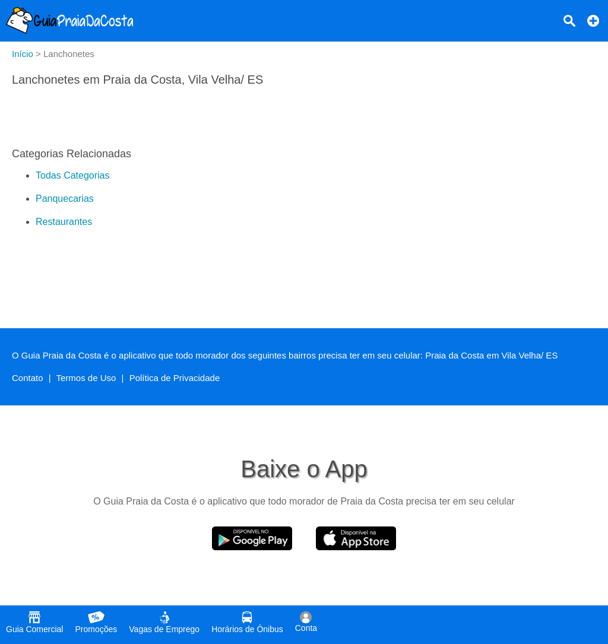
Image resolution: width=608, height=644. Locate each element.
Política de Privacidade (174, 378)
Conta (306, 622)
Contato (27, 378)
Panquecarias (65, 198)
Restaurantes (64, 222)
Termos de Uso (86, 378)
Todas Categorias (73, 175)
